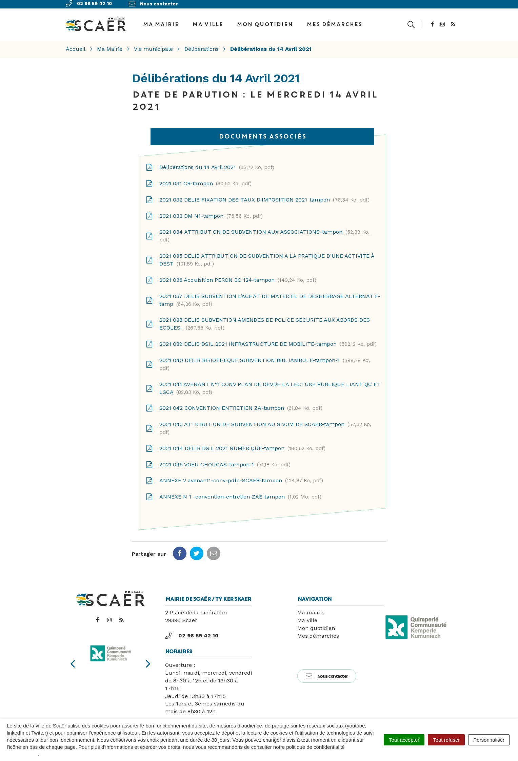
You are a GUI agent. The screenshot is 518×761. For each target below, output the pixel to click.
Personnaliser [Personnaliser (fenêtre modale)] (488, 740)
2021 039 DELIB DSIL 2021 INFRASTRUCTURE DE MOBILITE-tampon (261, 339)
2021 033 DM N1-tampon (204, 211)
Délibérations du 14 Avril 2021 (210, 162)
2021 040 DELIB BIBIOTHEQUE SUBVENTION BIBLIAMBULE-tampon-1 (258, 359)
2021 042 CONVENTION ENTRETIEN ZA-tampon (234, 403)
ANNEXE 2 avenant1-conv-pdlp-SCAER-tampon (234, 475)
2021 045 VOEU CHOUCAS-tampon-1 (218, 459)
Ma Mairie (161, 21)
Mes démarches (334, 21)
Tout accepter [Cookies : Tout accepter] (404, 740)
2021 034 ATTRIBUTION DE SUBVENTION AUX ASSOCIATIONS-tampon (258, 231)
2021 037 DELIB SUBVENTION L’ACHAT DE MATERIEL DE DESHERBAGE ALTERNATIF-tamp (263, 295)
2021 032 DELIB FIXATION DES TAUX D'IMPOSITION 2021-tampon (258, 194)
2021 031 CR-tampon (199, 178)
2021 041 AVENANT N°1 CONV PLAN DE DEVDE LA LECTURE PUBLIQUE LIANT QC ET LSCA (263, 383)
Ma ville (207, 21)
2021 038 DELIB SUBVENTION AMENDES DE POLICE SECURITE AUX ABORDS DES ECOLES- (258, 319)
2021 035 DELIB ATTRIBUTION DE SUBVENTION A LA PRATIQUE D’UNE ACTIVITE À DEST (260, 255)
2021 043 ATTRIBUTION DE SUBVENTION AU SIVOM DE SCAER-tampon (258, 423)
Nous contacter (327, 671)
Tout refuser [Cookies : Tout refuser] (446, 740)
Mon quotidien (265, 21)
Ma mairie (310, 607)
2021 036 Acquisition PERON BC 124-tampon (231, 275)
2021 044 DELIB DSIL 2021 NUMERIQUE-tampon (235, 443)
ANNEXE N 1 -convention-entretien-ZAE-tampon (233, 492)
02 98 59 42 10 (192, 630)
